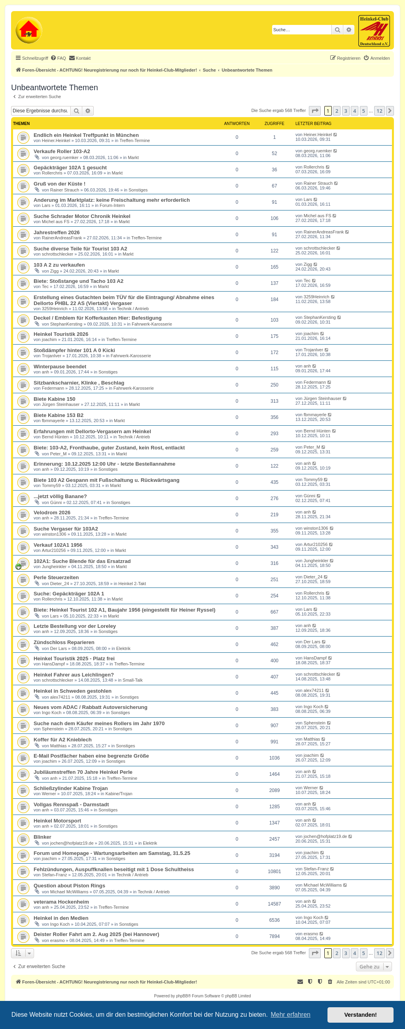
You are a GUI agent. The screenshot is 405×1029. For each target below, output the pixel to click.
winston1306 (54, 534)
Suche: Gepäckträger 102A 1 (69, 594)
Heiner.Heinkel (56, 140)
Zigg (54, 271)
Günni (56, 502)
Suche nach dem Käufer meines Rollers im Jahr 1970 (99, 723)
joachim (49, 339)
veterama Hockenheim (61, 902)
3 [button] (345, 110)
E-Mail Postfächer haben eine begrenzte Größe (91, 756)
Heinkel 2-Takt (132, 583)
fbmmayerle (53, 420)
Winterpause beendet (60, 367)
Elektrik (123, 648)
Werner (49, 793)
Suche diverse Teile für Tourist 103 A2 (80, 249)
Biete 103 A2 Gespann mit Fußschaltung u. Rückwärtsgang (107, 480)
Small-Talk (133, 680)
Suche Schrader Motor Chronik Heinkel (82, 216)
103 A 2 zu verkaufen (59, 265)
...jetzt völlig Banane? (60, 496)
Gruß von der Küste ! (59, 184)
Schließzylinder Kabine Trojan (71, 788)
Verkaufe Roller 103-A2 (62, 151)
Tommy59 (51, 485)
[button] (315, 111)
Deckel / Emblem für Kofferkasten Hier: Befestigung (98, 318)
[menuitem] (58, 58)
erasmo (57, 940)
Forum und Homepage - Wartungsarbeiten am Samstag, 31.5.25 (112, 853)
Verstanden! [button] (360, 1015)
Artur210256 (54, 550)
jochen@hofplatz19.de (72, 843)
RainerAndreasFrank (62, 237)
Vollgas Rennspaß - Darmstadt (71, 804)
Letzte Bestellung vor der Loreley (75, 626)
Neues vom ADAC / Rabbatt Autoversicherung (91, 707)
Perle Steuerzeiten (56, 577)
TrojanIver (51, 355)
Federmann (53, 388)
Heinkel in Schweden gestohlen (73, 691)
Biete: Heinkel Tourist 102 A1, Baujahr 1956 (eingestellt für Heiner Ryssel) (125, 610)
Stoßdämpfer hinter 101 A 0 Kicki (74, 350)
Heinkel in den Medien (61, 918)
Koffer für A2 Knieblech (63, 740)
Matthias (58, 745)
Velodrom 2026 (52, 512)
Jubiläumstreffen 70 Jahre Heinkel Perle (83, 772)
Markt (133, 157)
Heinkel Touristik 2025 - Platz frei (74, 658)
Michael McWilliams (69, 891)
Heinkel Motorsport (57, 821)
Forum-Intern (112, 205)
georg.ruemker (64, 157)
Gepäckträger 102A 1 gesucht (70, 168)
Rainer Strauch (64, 190)
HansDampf (53, 663)
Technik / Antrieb (133, 308)
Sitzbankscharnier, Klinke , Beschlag (79, 383)
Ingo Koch (52, 712)
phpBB (182, 996)
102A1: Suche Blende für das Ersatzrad (82, 561)
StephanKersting (66, 324)
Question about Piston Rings (69, 886)
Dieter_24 (59, 583)
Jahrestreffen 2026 (57, 232)
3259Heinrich (55, 308)
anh (45, 372)
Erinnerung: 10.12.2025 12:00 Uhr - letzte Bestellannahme (104, 464)
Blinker (42, 837)
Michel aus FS (56, 221)
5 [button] (363, 110)
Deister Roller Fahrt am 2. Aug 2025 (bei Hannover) (96, 934)
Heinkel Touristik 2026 (61, 334)
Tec (45, 286)
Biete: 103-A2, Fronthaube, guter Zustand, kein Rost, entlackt (109, 448)
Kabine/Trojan (118, 793)
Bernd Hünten (55, 436)
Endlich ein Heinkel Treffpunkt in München (86, 135)
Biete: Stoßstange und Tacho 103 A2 (78, 281)
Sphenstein (53, 728)
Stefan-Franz (54, 874)
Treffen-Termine (134, 140)
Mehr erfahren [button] (290, 1014)
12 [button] (379, 110)
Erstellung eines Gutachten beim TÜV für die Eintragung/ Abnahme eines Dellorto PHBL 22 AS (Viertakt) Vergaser (124, 300)
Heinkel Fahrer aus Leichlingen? (74, 675)
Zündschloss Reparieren (64, 642)
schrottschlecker (57, 254)
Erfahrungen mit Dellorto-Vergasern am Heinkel (92, 431)
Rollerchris (52, 173)
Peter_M (58, 453)
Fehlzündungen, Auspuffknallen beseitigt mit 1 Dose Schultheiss (114, 869)
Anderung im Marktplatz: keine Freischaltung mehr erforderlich (112, 200)
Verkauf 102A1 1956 (58, 545)
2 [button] (336, 110)
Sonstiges (138, 190)
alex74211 (60, 697)
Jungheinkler (54, 566)
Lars (46, 205)
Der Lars (58, 648)
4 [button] (354, 110)
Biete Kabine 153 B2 (58, 415)
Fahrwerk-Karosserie (152, 324)
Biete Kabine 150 (55, 399)
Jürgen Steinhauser (60, 404)
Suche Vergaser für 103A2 (66, 529)
